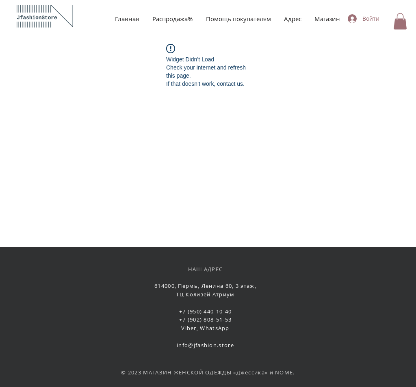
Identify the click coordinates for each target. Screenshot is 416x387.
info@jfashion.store (205, 345)
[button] (400, 21)
